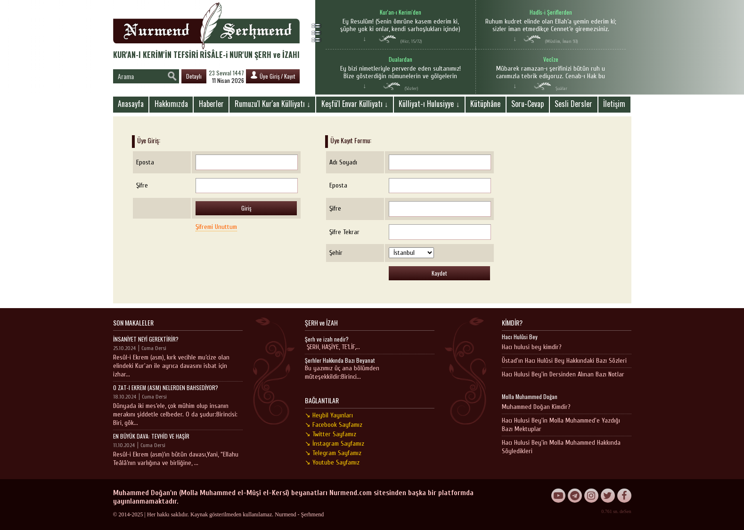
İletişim (614, 103)
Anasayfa (131, 103)
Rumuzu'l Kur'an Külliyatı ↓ (273, 103)
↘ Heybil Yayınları (329, 415)
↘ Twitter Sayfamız (330, 434)
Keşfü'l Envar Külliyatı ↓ (354, 103)
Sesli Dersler (573, 103)
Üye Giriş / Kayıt (273, 75)
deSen (625, 511)
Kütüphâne (485, 103)
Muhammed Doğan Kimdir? (536, 407)
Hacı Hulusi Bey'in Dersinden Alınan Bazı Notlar (563, 374)
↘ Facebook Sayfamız (333, 425)
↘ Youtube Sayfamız (332, 462)
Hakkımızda (171, 103)
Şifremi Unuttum (216, 227)
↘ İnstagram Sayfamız (334, 444)
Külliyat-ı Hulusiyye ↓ (429, 103)
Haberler (211, 103)
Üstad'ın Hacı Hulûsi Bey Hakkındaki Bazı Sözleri (564, 361)
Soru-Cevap (527, 103)
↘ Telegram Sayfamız (333, 453)
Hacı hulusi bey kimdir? (532, 347)
